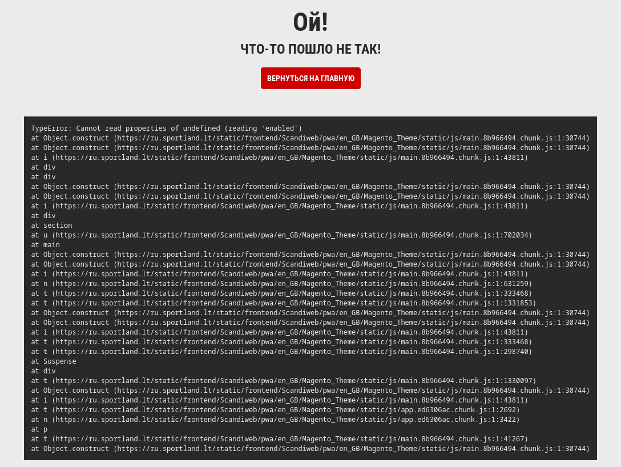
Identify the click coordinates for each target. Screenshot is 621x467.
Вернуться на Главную (310, 78)
